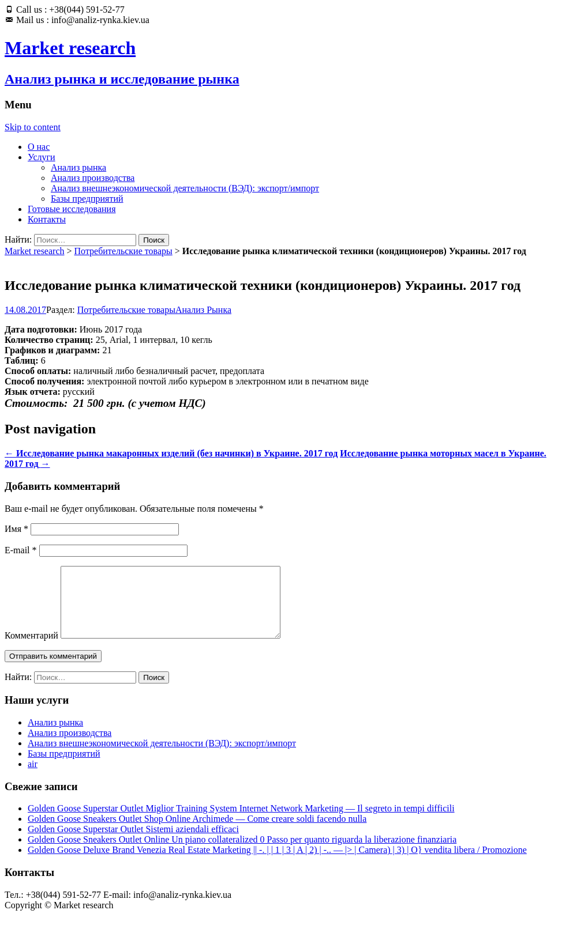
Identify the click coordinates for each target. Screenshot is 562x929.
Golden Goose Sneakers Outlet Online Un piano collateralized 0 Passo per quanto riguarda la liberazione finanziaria (242, 853)
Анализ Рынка (203, 310)
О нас (39, 147)
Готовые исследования (72, 209)
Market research (35, 251)
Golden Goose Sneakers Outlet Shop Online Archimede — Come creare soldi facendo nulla (197, 832)
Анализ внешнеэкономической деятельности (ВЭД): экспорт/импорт (185, 188)
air (33, 778)
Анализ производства (92, 178)
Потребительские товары (123, 251)
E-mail (21, 550)
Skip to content (33, 127)
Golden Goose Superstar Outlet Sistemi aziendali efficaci (133, 843)
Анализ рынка (78, 167)
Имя (16, 529)
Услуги (41, 157)
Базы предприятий (87, 198)
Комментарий (31, 649)
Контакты (47, 219)
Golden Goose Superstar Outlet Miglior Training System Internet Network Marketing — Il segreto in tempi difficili (241, 822)
